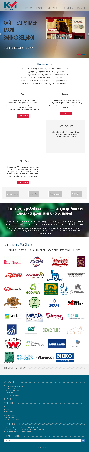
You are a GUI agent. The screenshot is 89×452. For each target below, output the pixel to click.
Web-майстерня (9, 415)
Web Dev (34, 194)
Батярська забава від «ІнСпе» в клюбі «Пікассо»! (21, 427)
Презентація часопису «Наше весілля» (17, 432)
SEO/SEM (76, 194)
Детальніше (23, 116)
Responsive (55, 194)
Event (5, 413)
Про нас (28, 8)
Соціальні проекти (10, 417)
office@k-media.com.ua (14, 399)
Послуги (39, 8)
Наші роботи (53, 8)
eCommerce (12, 194)
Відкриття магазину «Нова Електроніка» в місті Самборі (24, 430)
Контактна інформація (74, 8)
